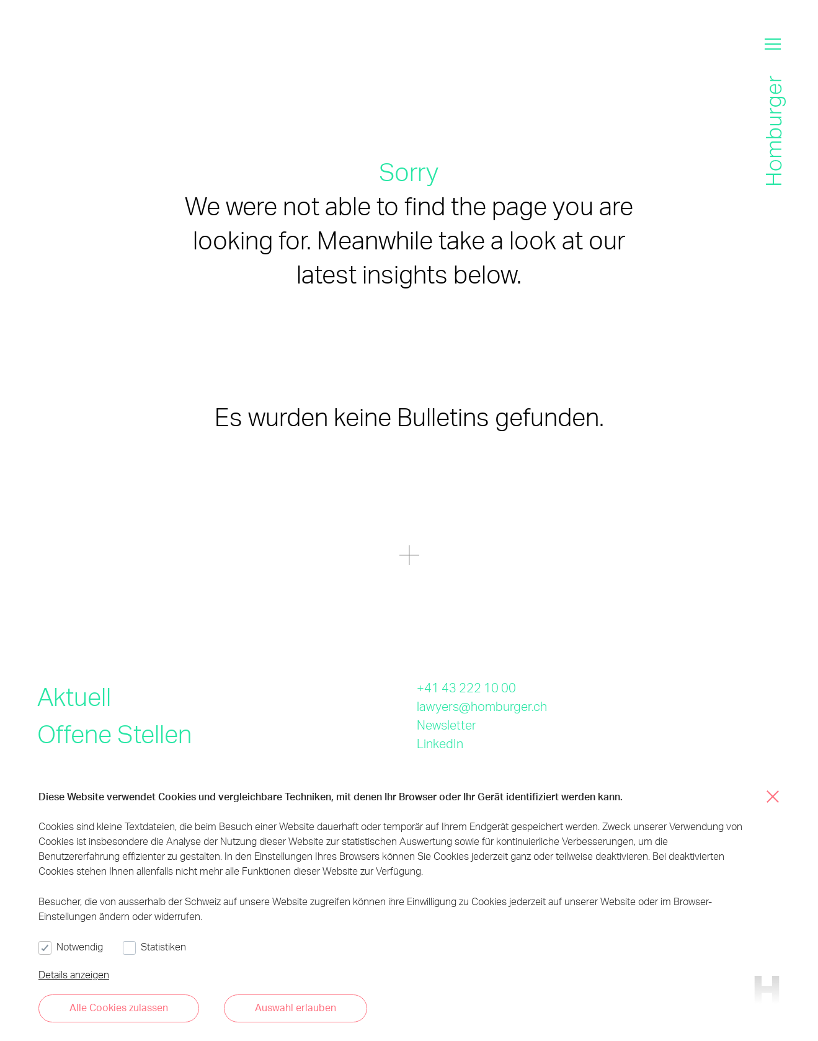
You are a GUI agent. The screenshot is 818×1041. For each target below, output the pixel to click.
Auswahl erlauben (295, 1007)
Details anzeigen (73, 974)
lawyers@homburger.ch (482, 706)
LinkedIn (440, 743)
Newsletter (446, 725)
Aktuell (74, 696)
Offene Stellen (114, 733)
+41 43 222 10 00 (466, 687)
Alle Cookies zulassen (118, 1007)
